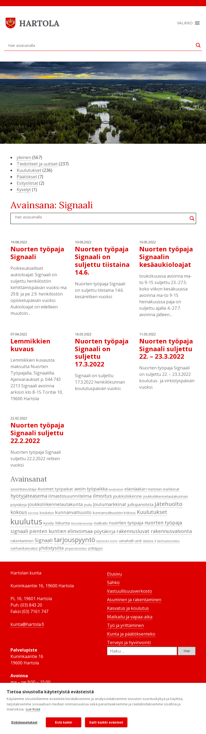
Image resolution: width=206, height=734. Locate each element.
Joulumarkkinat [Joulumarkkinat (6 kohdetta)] (109, 504)
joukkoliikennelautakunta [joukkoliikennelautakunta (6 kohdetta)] (55, 504)
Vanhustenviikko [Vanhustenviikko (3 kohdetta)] (168, 541)
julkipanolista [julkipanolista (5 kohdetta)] (140, 504)
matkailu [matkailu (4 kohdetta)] (101, 523)
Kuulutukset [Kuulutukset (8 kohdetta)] (152, 512)
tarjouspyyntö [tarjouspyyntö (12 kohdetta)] (74, 539)
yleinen (24, 157)
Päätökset (27, 177)
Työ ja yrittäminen (125, 625)
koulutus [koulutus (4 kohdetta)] (47, 512)
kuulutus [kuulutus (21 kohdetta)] (26, 521)
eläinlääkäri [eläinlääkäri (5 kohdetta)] (135, 488)
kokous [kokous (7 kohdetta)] (18, 512)
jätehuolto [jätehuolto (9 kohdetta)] (168, 504)
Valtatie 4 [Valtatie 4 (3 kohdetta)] (149, 541)
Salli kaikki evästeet (106, 722)
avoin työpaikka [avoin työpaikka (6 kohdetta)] (91, 489)
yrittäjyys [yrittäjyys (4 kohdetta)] (95, 548)
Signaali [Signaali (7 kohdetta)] (44, 540)
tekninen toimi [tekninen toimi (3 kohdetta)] (106, 541)
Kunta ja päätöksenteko (131, 634)
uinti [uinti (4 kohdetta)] (138, 540)
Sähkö (113, 582)
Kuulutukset (29, 170)
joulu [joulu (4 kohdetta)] (88, 504)
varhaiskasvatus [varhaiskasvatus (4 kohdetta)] (24, 548)
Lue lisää (33, 709)
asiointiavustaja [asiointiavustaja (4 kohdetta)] (23, 489)
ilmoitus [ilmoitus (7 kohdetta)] (102, 496)
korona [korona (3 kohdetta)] (33, 513)
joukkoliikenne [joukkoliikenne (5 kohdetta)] (127, 496)
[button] (185, 23)
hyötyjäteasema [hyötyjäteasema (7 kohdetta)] (28, 496)
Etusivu (114, 574)
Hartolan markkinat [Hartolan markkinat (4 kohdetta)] (163, 489)
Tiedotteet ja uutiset (37, 164)
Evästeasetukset (24, 722)
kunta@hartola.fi (27, 624)
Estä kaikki (63, 722)
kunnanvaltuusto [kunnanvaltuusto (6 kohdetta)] (73, 512)
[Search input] (100, 45)
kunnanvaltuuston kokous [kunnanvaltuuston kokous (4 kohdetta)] (114, 512)
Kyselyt (24, 189)
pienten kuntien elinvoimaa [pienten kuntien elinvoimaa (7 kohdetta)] (61, 531)
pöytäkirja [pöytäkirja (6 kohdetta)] (104, 531)
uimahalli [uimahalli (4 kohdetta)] (126, 540)
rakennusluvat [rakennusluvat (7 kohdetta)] (132, 531)
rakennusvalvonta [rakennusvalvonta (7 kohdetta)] (171, 531)
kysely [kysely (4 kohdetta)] (48, 523)
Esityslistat (27, 183)
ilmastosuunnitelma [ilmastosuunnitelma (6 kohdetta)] (69, 496)
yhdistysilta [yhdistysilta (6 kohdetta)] (51, 548)
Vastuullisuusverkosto (129, 591)
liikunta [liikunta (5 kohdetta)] (62, 522)
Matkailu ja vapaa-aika (129, 617)
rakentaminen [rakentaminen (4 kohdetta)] (22, 540)
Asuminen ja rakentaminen (134, 600)
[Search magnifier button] (198, 45)
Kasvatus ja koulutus (128, 608)
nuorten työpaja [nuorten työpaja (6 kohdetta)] (126, 523)
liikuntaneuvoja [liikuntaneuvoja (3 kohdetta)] (82, 523)
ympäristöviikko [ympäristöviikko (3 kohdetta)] (76, 548)
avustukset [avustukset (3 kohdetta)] (116, 489)
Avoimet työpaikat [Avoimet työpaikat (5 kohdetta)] (55, 488)
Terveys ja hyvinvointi (129, 642)
